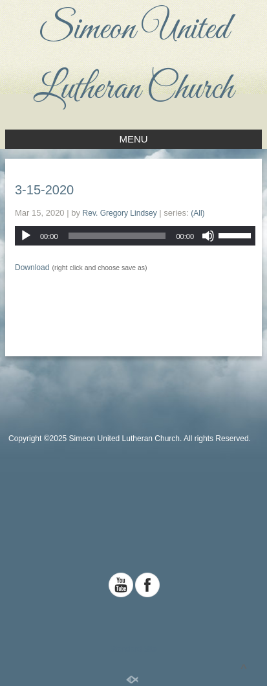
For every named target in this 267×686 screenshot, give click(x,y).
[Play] (25, 235)
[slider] (117, 236)
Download (32, 267)
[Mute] (208, 235)
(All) (197, 213)
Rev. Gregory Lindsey (120, 213)
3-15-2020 (44, 190)
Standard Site (133, 649)
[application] (135, 236)
